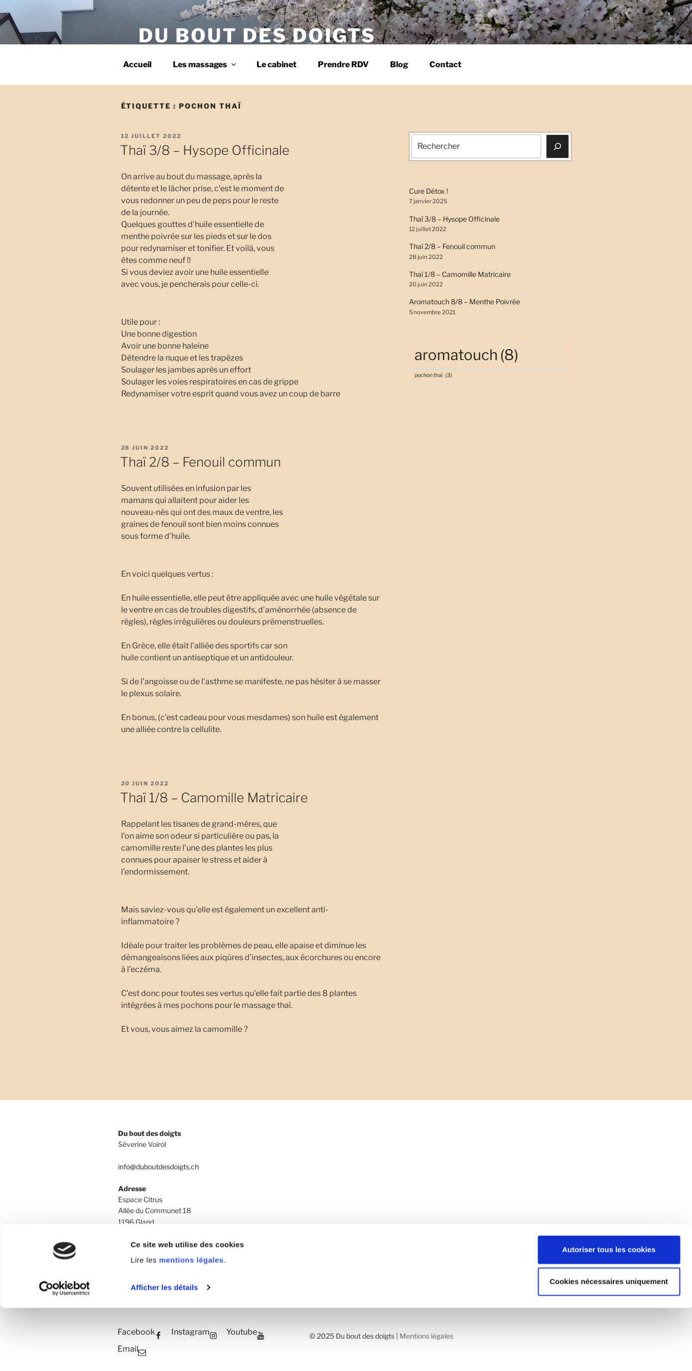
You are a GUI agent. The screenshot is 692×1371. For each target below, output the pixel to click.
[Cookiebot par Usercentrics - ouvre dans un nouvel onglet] (64, 1351)
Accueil (137, 64)
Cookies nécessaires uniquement (609, 1345)
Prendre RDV (343, 64)
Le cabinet (276, 64)
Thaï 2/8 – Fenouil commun (200, 462)
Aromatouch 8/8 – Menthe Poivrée (464, 301)
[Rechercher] (557, 146)
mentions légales (191, 1323)
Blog (399, 64)
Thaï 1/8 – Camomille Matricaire (214, 797)
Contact (445, 64)
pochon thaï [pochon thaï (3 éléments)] (433, 375)
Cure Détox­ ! (428, 191)
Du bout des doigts (257, 35)
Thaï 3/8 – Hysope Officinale (204, 150)
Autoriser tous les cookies (609, 1313)
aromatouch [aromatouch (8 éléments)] (466, 355)
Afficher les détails (164, 1351)
